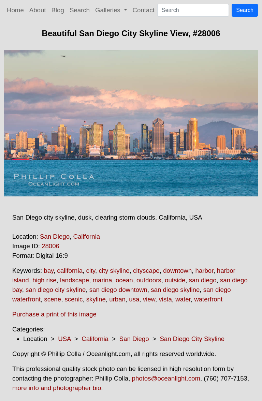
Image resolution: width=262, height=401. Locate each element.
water (183, 299)
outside (175, 280)
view (149, 299)
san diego (203, 280)
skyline (96, 299)
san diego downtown (118, 289)
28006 (50, 246)
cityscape (146, 270)
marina (102, 280)
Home (15, 10)
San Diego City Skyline (192, 338)
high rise (44, 280)
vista (165, 299)
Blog (58, 10)
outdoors (148, 280)
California (86, 236)
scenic (74, 299)
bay (49, 270)
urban (117, 299)
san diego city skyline (56, 289)
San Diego (55, 236)
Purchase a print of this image (54, 314)
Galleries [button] (108, 10)
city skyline (114, 270)
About (37, 10)
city (90, 270)
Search (80, 10)
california (70, 270)
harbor (204, 270)
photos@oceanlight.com (166, 378)
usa (134, 299)
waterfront (208, 299)
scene (52, 299)
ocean (124, 280)
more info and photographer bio (56, 387)
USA (64, 338)
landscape (74, 280)
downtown (177, 270)
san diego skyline (175, 289)
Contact (144, 10)
